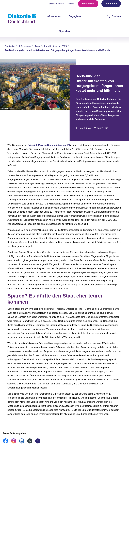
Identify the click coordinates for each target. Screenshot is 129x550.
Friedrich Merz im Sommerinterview (47, 145)
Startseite (10, 46)
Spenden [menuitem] (64, 32)
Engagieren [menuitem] (75, 17)
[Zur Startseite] (22, 18)
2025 (64, 46)
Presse (71, 5)
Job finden (111, 5)
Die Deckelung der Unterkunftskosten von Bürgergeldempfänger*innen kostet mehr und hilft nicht (57, 50)
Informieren (25, 46)
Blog (37, 46)
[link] (5, 442)
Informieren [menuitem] (54, 17)
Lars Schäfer (50, 46)
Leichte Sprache (56, 5)
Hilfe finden (88, 5)
